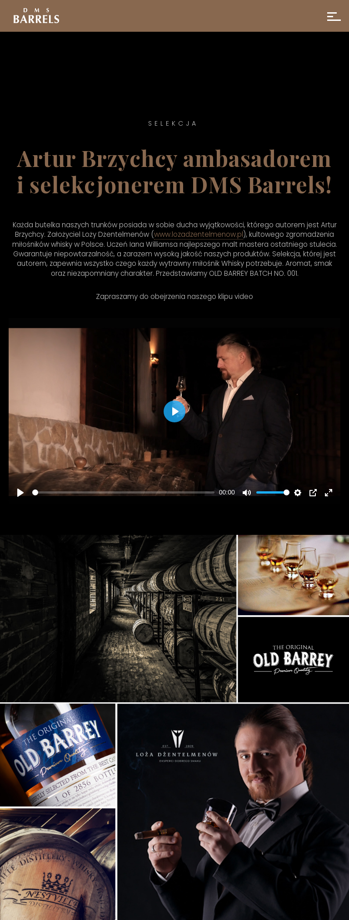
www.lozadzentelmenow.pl (198, 234)
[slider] (123, 492)
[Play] (20, 492)
